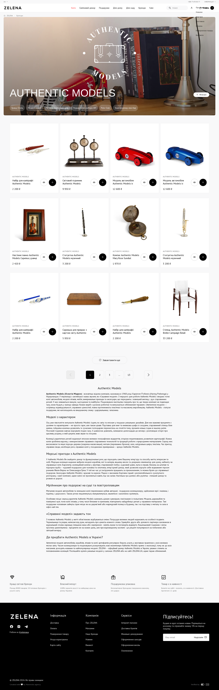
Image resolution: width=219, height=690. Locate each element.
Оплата (53, 628)
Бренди (142, 8)
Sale (151, 8)
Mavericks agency (33, 684)
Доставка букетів (129, 628)
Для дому (117, 8)
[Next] (148, 375)
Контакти (90, 650)
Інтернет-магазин (129, 622)
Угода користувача (59, 639)
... (119, 374)
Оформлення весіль (130, 645)
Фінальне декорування (132, 634)
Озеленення (127, 650)
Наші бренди (92, 634)
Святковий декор (87, 8)
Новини (89, 639)
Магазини (90, 628)
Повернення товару (59, 634)
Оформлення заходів (131, 639)
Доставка (54, 622)
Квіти (73, 8)
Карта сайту (55, 645)
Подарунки (104, 8)
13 (129, 374)
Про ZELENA (91, 622)
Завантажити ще (109, 360)
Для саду (130, 8)
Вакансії (89, 645)
